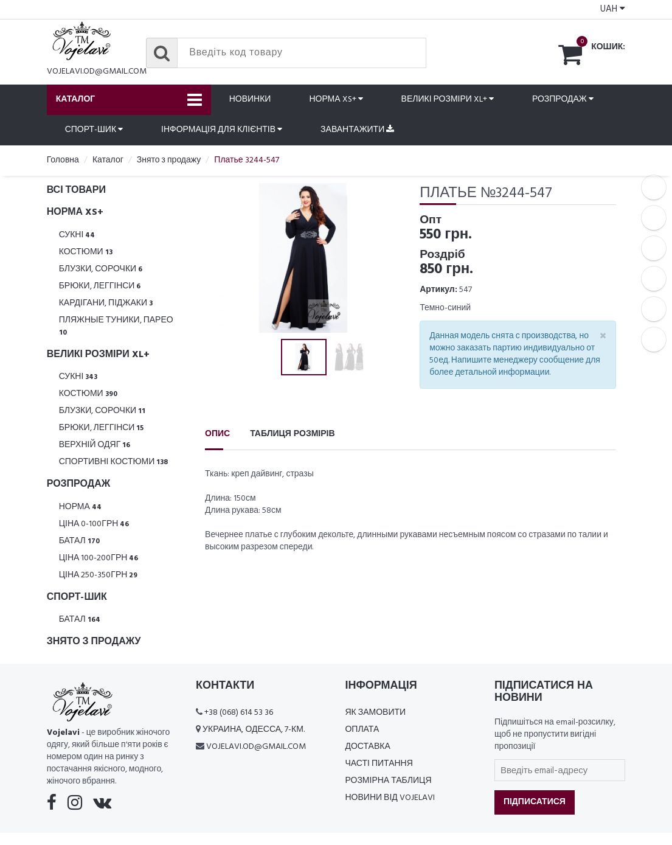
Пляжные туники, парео (116, 325)
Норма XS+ (335, 99)
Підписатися (535, 802)
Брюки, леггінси (100, 286)
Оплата (362, 730)
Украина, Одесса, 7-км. (254, 730)
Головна (63, 160)
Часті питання (378, 764)
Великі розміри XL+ (447, 99)
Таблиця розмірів (292, 434)
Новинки (250, 99)
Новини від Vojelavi (389, 798)
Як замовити (375, 713)
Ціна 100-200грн (99, 558)
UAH (612, 9)
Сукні (77, 235)
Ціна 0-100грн (94, 524)
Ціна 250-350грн (98, 575)
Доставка (367, 747)
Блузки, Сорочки (101, 269)
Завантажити (357, 130)
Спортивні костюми (113, 462)
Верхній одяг (95, 445)
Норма (80, 507)
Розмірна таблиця (388, 781)
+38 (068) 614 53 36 (238, 713)
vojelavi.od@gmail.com (97, 71)
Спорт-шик (94, 130)
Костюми (86, 252)
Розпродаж (563, 99)
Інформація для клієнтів (221, 130)
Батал (79, 541)
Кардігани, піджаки (106, 303)
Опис (217, 434)
